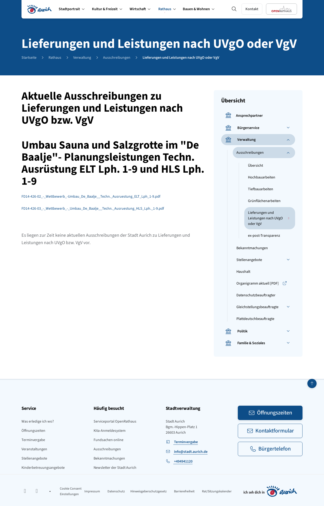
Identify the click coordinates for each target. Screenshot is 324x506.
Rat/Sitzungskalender (217, 491)
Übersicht (255, 165)
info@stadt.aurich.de (190, 451)
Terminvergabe (33, 439)
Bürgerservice (242, 128)
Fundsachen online (108, 439)
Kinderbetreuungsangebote (43, 467)
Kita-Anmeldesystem (109, 430)
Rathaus (55, 57)
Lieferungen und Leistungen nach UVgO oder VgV (181, 57)
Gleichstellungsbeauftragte (257, 307)
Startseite (29, 57)
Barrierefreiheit (184, 491)
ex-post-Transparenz (264, 235)
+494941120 (183, 461)
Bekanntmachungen (252, 248)
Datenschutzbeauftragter (255, 295)
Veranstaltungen (34, 449)
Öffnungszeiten (33, 430)
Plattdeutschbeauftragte (255, 318)
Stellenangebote (249, 259)
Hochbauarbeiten (261, 177)
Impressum (92, 491)
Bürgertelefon (270, 449)
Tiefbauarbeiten (260, 189)
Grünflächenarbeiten (264, 200)
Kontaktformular (270, 431)
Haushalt (243, 271)
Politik (236, 331)
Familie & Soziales (245, 343)
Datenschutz (116, 491)
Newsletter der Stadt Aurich (115, 467)
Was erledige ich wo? (37, 421)
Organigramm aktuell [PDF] (261, 283)
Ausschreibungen (116, 57)
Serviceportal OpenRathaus (115, 421)
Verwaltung (82, 57)
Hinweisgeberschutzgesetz (148, 491)
